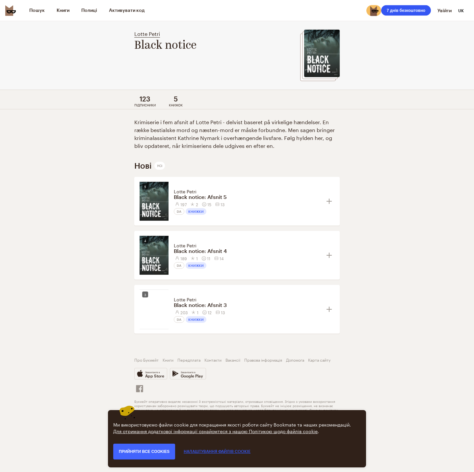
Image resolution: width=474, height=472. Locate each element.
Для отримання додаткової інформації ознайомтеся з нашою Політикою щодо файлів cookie (215, 430)
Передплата (188, 359)
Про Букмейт (146, 359)
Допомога (295, 359)
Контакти (213, 359)
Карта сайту (319, 359)
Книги (168, 359)
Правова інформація (263, 359)
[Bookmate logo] (10, 10)
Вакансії (232, 359)
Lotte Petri (147, 33)
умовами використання (317, 401)
